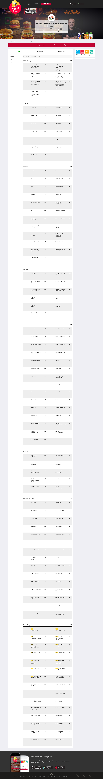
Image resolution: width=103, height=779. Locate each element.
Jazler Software (37, 776)
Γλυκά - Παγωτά (13, 78)
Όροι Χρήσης (57, 776)
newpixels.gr (50, 776)
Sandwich (12, 72)
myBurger (12, 59)
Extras (11, 69)
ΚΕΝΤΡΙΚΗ (35, 3)
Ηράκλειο (16, 41)
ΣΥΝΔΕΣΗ (46, 3)
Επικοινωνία (65, 776)
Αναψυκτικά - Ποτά (14, 75)
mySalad (12, 63)
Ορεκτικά (12, 66)
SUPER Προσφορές (14, 56)
